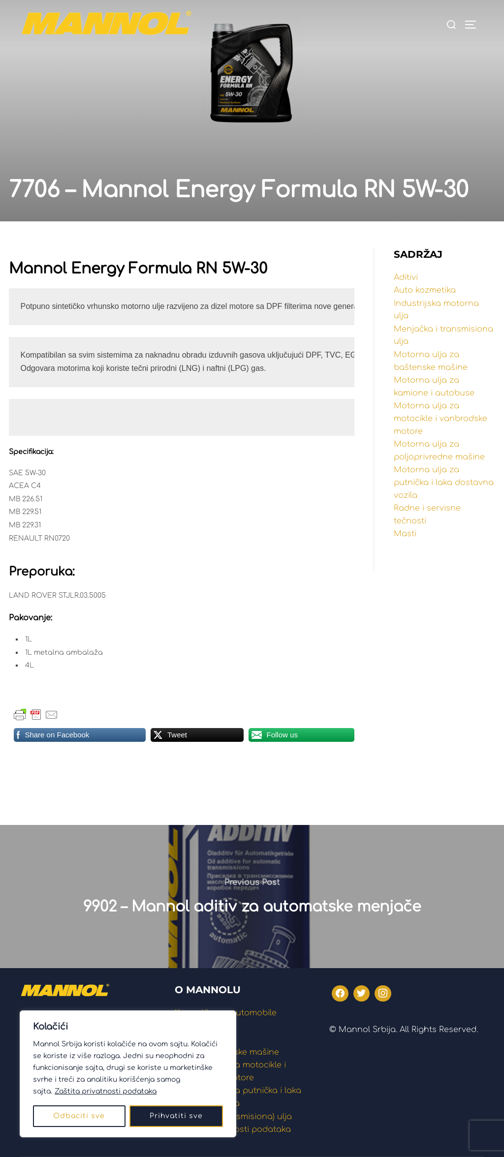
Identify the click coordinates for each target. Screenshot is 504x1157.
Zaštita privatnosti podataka (106, 1091)
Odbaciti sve (79, 1116)
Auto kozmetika (425, 290)
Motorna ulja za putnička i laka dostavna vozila (444, 482)
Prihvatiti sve (176, 1116)
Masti (405, 533)
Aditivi (406, 277)
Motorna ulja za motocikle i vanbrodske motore (440, 418)
